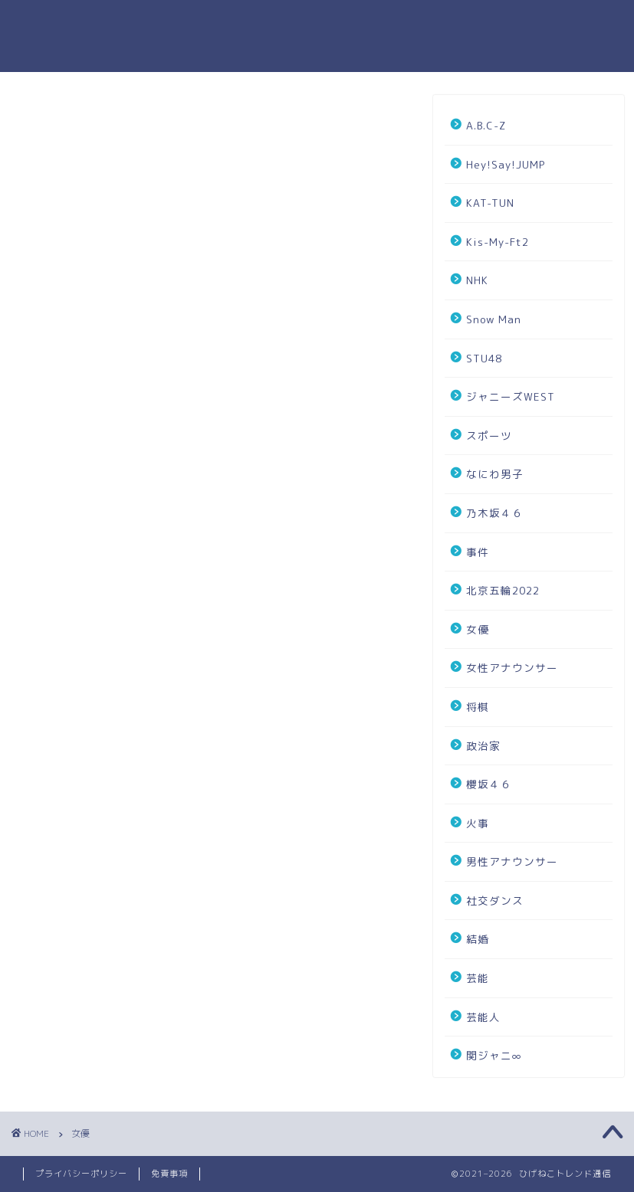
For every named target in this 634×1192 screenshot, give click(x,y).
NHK (477, 280)
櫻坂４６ (489, 784)
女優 (477, 629)
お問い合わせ (434, 24)
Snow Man (493, 319)
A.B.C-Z (486, 125)
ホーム (268, 24)
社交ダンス (495, 900)
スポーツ (489, 435)
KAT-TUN (490, 202)
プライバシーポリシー (549, 24)
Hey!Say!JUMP (505, 164)
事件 (477, 552)
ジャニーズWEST (510, 396)
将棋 (477, 706)
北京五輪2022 (503, 590)
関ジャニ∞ (494, 1055)
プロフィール (342, 24)
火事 (477, 823)
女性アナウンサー (512, 667)
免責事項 (169, 1173)
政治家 (483, 745)
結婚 (477, 939)
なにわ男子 (495, 474)
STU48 (484, 358)
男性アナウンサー (512, 861)
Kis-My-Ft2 (497, 241)
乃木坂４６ (495, 513)
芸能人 (483, 1017)
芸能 (477, 978)
